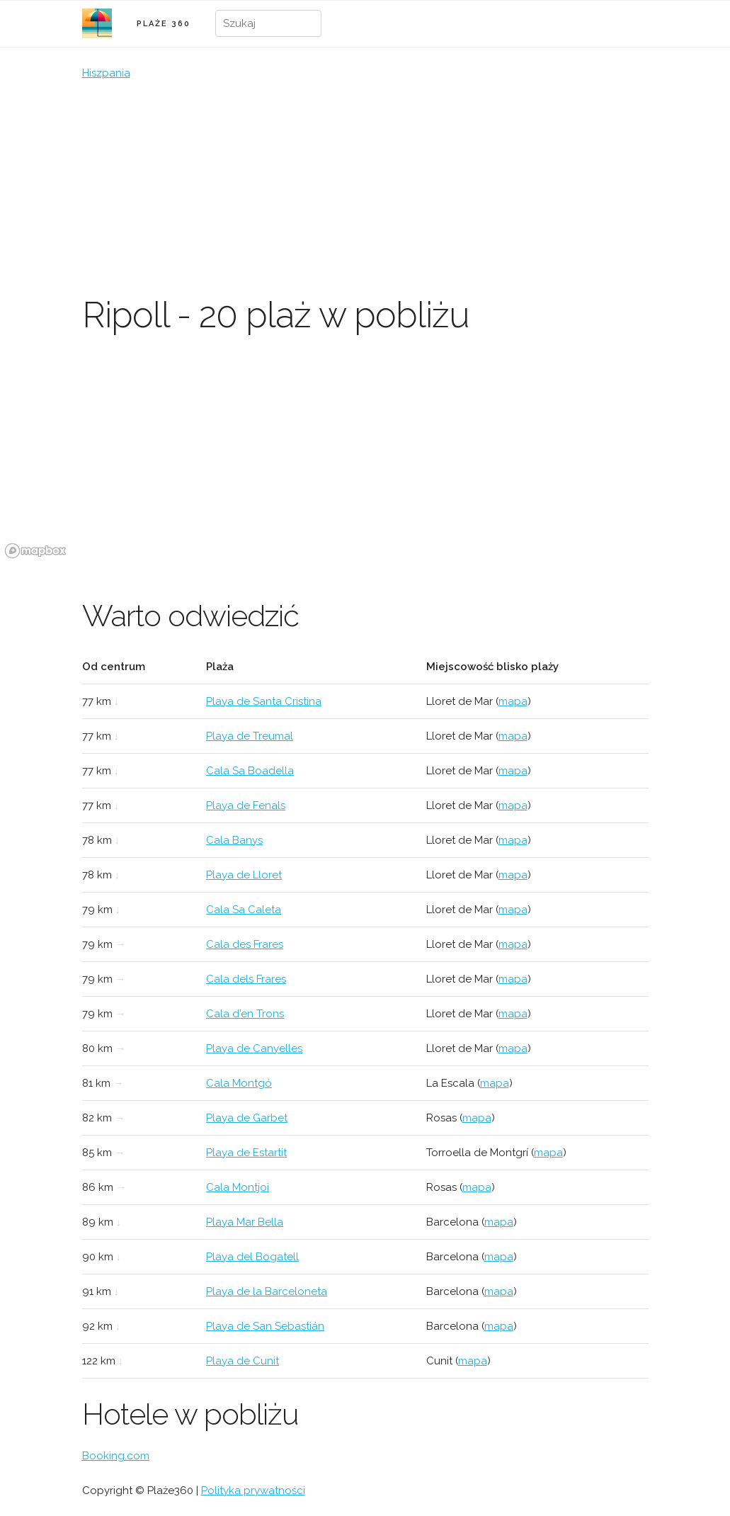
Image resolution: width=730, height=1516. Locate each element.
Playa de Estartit (246, 1152)
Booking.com (115, 1455)
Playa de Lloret (244, 875)
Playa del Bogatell (252, 1256)
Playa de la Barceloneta (266, 1291)
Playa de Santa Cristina (263, 701)
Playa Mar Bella (244, 1222)
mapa (512, 701)
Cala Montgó (239, 1083)
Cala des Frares (244, 944)
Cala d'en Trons (245, 1013)
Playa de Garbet (246, 1117)
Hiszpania (106, 73)
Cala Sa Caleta (243, 909)
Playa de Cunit (242, 1360)
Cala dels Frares (246, 979)
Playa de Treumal (249, 736)
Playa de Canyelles (254, 1048)
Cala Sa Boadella (250, 770)
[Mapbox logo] (35, 551)
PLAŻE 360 (163, 23)
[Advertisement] (365, 188)
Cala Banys (234, 840)
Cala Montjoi (237, 1187)
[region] (365, 457)
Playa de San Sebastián (265, 1326)
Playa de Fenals (245, 805)
